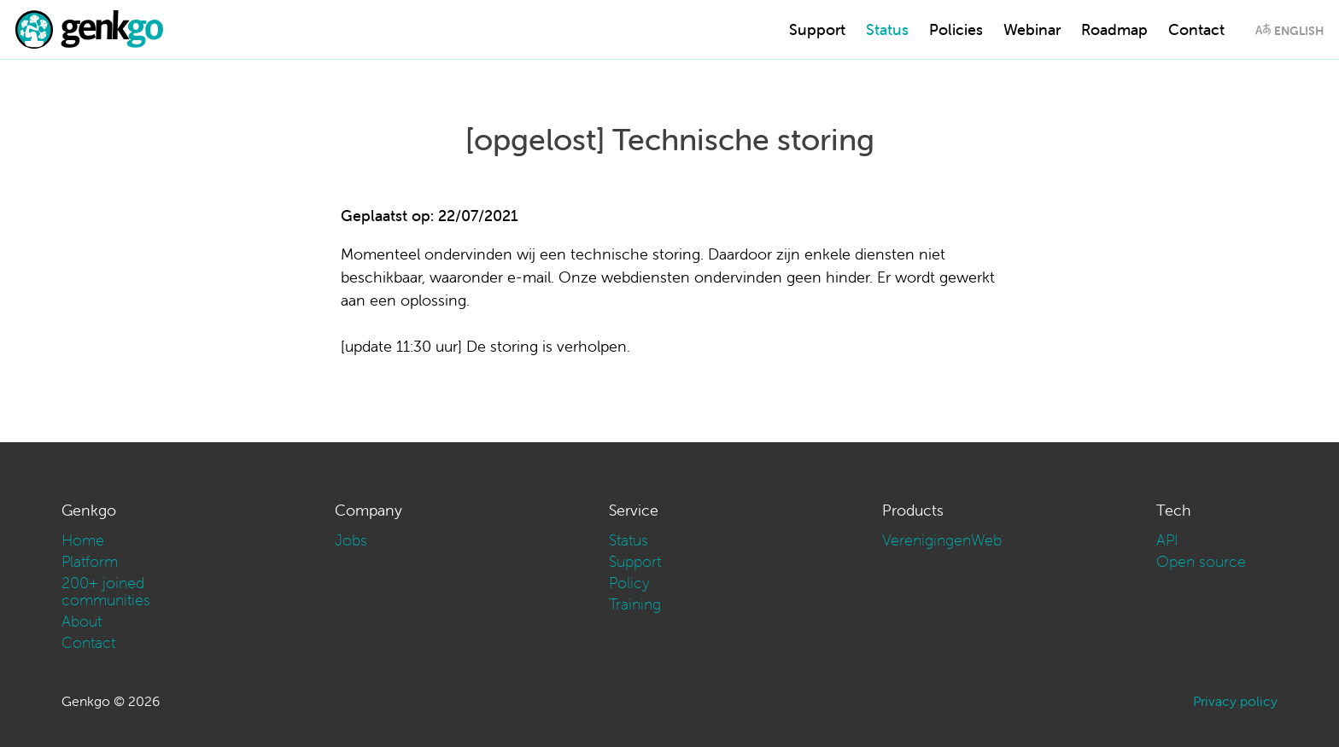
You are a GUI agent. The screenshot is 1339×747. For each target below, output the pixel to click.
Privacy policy (1235, 700)
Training (635, 604)
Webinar (1032, 29)
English (1299, 30)
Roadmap (1114, 29)
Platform (89, 561)
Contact (1196, 29)
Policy (629, 582)
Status (887, 29)
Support (817, 29)
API (1167, 540)
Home (82, 540)
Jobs (351, 540)
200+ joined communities (105, 591)
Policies (956, 29)
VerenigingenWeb (942, 540)
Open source (1201, 561)
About (81, 621)
